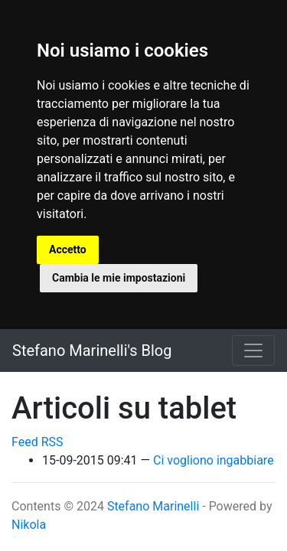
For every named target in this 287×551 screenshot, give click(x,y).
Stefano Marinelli (153, 506)
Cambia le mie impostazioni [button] (118, 278)
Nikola (28, 524)
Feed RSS (37, 442)
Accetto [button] (67, 249)
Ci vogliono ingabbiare (213, 460)
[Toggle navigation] (253, 350)
